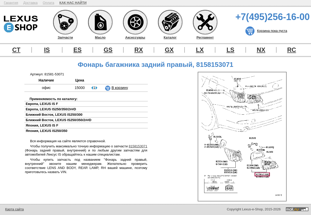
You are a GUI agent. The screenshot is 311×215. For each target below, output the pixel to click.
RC (291, 50)
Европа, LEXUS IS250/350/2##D (51, 109)
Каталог (170, 22)
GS (108, 50)
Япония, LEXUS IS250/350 (46, 131)
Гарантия (11, 3)
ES (77, 50)
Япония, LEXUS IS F (42, 125)
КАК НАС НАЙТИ (73, 3)
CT (16, 50)
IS (47, 50)
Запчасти (65, 22)
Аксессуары (135, 22)
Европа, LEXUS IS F (42, 104)
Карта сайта (14, 209)
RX (138, 50)
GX (169, 50)
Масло (100, 22)
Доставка (30, 3)
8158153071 (138, 146)
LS (230, 50)
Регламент (205, 22)
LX (200, 50)
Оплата (48, 3)
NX (261, 50)
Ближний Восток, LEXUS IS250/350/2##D (58, 120)
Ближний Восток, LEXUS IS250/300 (54, 115)
